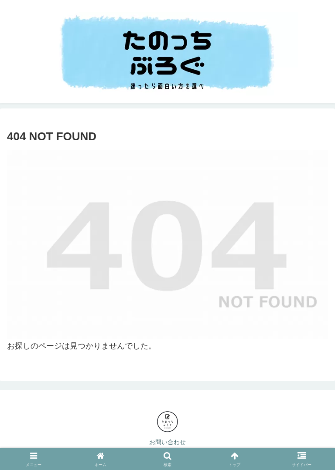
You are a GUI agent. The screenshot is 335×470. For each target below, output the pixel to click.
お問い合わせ (167, 442)
